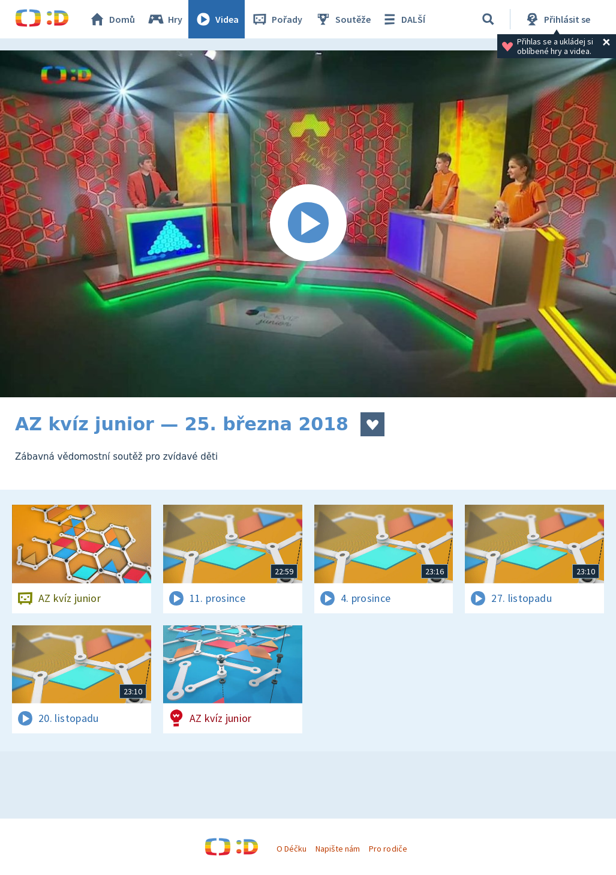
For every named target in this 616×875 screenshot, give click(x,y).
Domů (111, 19)
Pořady (276, 19)
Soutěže (342, 19)
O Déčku (292, 848)
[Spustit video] (308, 223)
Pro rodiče (388, 848)
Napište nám (337, 848)
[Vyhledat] (488, 19)
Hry (164, 19)
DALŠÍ (402, 19)
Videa (216, 19)
